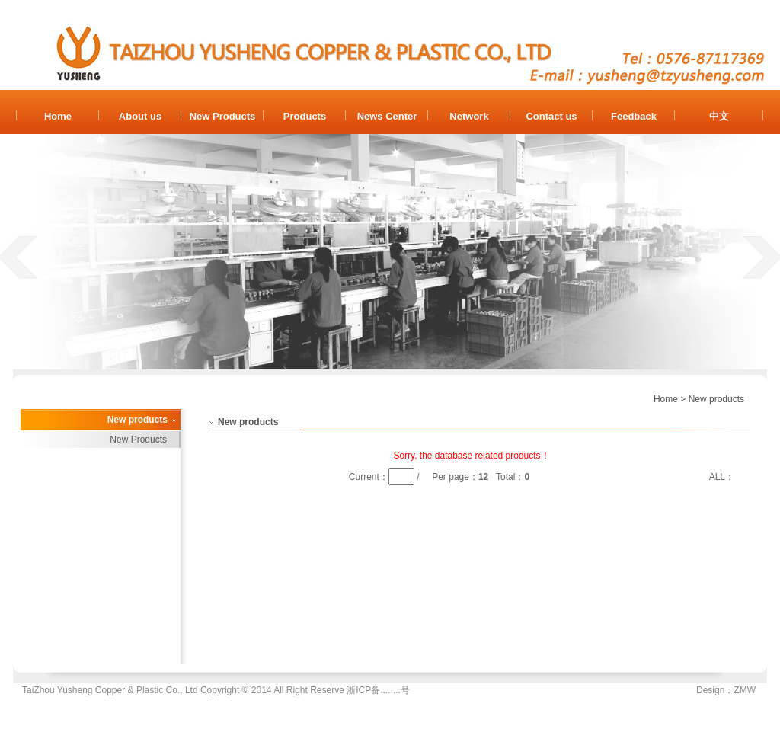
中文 (719, 116)
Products (304, 116)
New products (716, 399)
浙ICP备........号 (378, 690)
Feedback (634, 116)
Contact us (551, 116)
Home (58, 116)
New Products (223, 116)
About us (140, 116)
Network (468, 116)
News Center (387, 116)
